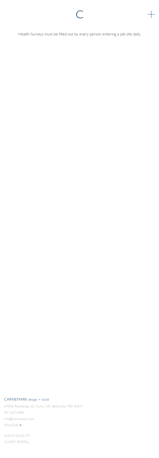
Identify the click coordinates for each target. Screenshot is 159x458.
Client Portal (17, 442)
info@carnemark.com (19, 419)
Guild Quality (17, 436)
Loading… (79, 203)
